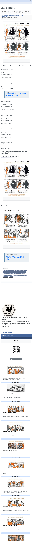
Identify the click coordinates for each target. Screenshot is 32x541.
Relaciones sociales (8, 275)
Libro (11, 276)
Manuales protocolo (8, 272)
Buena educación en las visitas (10, 412)
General (25, 275)
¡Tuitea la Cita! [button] (16, 342)
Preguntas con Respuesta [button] (16, 359)
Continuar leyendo (16, 382)
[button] (16, 40)
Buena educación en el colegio (10, 525)
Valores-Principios (17, 275)
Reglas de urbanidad (20, 273)
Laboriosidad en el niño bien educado (11, 469)
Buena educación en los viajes (10, 450)
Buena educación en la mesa (9, 488)
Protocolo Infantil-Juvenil (20, 272)
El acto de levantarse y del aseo (10, 375)
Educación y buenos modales (20, 270)
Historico (6, 276)
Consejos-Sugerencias (8, 270)
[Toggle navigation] (30, 1)
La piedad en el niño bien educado (11, 393)
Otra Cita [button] (16, 340)
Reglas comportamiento (9, 273)
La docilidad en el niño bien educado (11, 506)
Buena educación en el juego (9, 431)
